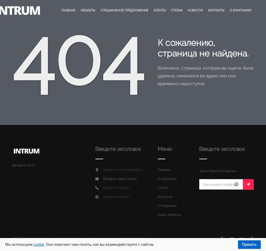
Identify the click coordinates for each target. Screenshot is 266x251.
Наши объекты (169, 215)
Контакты (216, 10)
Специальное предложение (124, 10)
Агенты (160, 10)
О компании (240, 10)
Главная (68, 10)
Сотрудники (167, 206)
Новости (195, 10)
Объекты (88, 10)
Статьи (176, 10)
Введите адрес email (120, 179)
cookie (39, 244)
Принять (249, 244)
